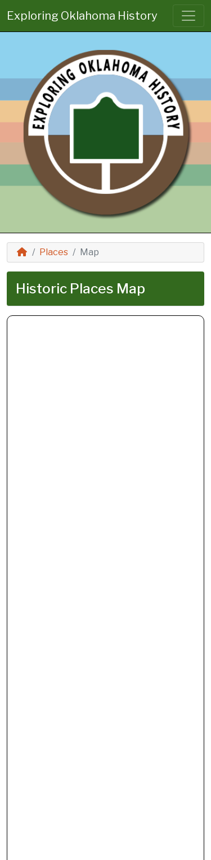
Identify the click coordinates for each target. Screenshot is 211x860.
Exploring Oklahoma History (82, 15)
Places (53, 252)
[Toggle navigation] (188, 15)
